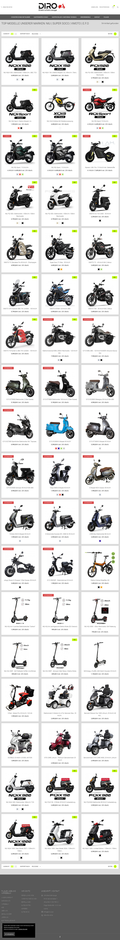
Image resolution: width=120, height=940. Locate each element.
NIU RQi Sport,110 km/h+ (100, 121)
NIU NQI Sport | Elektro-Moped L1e (20, 121)
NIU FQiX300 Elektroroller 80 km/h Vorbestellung (100, 802)
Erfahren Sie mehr (22, 929)
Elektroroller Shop (8, 920)
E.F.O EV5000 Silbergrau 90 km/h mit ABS (100, 399)
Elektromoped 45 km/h (41, 17)
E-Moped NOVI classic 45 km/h (100, 488)
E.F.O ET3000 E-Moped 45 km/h (100, 441)
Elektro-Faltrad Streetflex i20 (100, 580)
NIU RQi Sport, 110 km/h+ (20, 167)
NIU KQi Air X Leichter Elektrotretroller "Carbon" (20, 626)
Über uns (4, 910)
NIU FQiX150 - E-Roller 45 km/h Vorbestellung (60, 802)
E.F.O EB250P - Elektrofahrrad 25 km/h (60, 580)
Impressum (5, 904)
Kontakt (97, 17)
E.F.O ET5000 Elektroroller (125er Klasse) (20, 399)
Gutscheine (25, 912)
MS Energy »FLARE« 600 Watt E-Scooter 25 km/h (100, 671)
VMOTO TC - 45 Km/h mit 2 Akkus (100, 262)
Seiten (110, 33)
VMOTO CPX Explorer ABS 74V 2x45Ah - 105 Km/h (20, 309)
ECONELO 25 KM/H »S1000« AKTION (20, 758)
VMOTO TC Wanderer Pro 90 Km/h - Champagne (20, 262)
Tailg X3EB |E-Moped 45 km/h (60, 488)
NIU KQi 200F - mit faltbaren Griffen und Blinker (20, 671)
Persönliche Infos (27, 895)
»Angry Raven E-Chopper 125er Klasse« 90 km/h (20, 580)
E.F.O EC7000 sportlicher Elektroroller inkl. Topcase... (20, 441)
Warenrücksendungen (29, 898)
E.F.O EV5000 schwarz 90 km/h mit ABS (20, 488)
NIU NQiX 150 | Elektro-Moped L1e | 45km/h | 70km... (59, 72)
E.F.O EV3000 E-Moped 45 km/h (60, 441)
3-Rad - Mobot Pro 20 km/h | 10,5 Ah (20, 713)
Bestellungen (26, 902)
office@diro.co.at (48, 912)
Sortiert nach (25, 33)
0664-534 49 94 (6, 7)
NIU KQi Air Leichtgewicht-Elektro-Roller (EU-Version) (60, 626)
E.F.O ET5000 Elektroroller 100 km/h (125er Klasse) (60, 399)
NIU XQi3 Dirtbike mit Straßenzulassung (60, 121)
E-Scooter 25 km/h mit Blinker (20, 17)
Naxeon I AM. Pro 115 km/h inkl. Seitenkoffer (100, 167)
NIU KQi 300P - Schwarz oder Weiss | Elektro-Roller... (60, 671)
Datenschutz (5, 901)
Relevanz (37, 34)
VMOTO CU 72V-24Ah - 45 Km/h (100, 214)
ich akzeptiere (9, 934)
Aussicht (6, 33)
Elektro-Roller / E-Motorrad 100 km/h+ (64, 17)
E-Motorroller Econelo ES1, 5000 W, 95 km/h (60, 534)
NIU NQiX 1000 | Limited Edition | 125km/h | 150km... (100, 848)
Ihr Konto (25, 891)
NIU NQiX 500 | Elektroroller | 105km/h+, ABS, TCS (20, 72)
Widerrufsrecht (7, 897)
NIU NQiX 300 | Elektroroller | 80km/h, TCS (20, 802)
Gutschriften (26, 905)
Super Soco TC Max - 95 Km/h (60, 262)
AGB (2, 907)
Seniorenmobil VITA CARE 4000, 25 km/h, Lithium (100, 758)
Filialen (106, 17)
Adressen (24, 908)
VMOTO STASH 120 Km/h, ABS (60, 309)
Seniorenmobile (85, 17)
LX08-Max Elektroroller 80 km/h (100, 534)
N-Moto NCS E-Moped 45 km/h (20, 534)
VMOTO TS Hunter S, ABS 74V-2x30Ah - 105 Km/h (20, 351)
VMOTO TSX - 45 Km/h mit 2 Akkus (100, 309)
